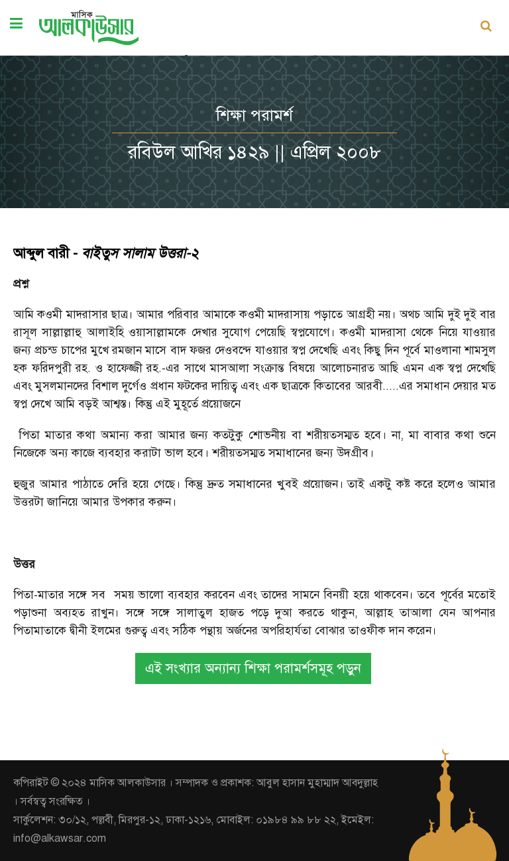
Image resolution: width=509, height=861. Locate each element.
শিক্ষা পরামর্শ (254, 115)
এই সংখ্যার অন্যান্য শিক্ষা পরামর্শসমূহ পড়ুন (253, 668)
